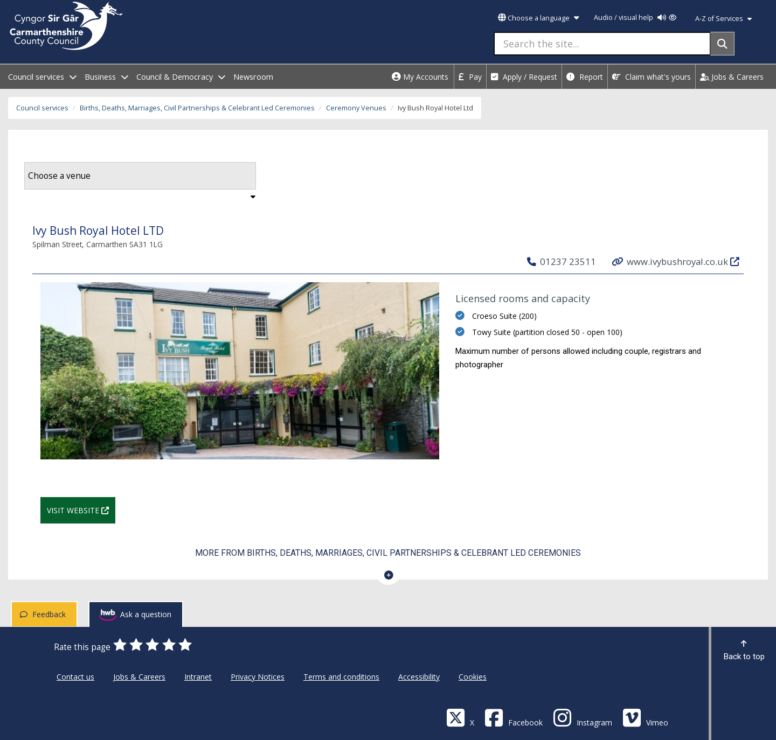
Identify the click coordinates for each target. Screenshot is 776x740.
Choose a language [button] (538, 18)
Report (584, 77)
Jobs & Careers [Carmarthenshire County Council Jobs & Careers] (139, 677)
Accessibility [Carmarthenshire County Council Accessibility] (419, 677)
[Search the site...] (602, 43)
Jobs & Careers (732, 77)
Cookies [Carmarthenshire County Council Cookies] (473, 677)
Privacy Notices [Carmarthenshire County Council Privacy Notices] (258, 677)
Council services (42, 108)
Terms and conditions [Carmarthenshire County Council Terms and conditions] (341, 677)
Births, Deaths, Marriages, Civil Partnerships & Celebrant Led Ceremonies (197, 108)
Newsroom (253, 77)
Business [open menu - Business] (106, 77)
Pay (470, 77)
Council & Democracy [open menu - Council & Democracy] (180, 77)
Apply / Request (524, 77)
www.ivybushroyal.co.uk (676, 261)
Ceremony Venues (356, 108)
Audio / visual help (635, 17)
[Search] (722, 43)
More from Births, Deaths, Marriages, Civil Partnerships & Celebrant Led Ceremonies (388, 553)
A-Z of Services (723, 18)
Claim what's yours (651, 77)
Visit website (81, 509)
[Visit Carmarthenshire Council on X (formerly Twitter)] (460, 717)
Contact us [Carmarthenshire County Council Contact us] (75, 677)
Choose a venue (59, 175)
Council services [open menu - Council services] (42, 77)
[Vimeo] (645, 717)
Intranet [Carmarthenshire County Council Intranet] (198, 677)
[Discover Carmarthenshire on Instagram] (582, 717)
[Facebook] (513, 717)
